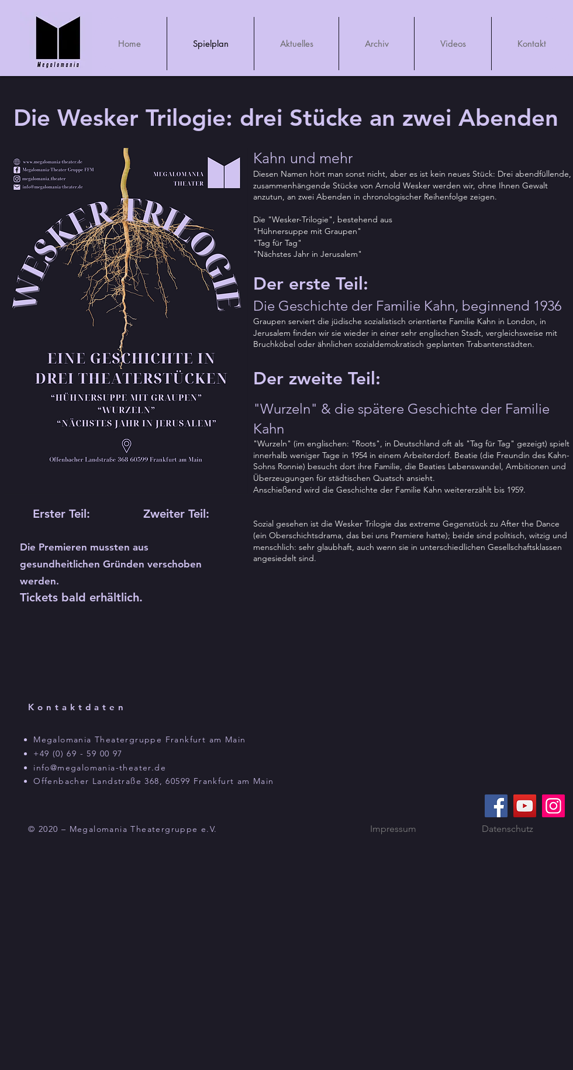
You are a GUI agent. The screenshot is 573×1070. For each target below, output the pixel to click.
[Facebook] (496, 805)
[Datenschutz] (507, 829)
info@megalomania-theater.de (99, 767)
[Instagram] (553, 805)
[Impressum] (393, 829)
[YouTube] (524, 805)
